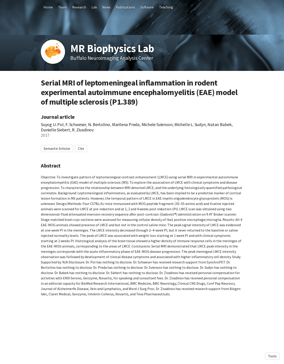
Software (147, 7)
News (106, 7)
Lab (94, 7)
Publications (125, 7)
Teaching (166, 7)
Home (48, 7)
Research (79, 7)
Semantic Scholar (57, 148)
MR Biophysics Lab (112, 48)
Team (62, 7)
